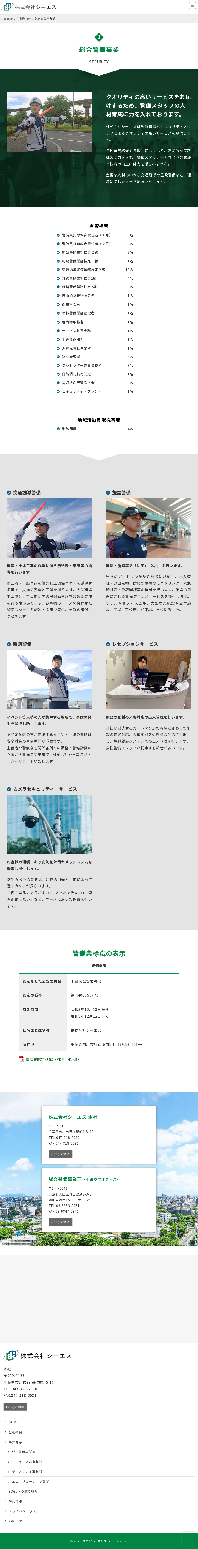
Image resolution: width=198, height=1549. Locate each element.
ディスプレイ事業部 (27, 1471)
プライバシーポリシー (26, 1511)
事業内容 (15, 1442)
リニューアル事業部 (27, 1461)
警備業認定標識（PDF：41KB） (53, 1059)
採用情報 (15, 1501)
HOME (14, 1422)
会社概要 (15, 1432)
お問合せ (15, 1521)
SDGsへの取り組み (23, 1491)
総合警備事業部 (24, 1452)
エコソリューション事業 (30, 1481)
